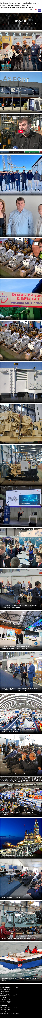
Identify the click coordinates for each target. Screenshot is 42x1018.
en (33, 10)
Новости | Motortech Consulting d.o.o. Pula (10, 10)
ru (36, 10)
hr (31, 10)
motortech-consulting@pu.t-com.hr (10, 1013)
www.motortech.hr (5, 1011)
